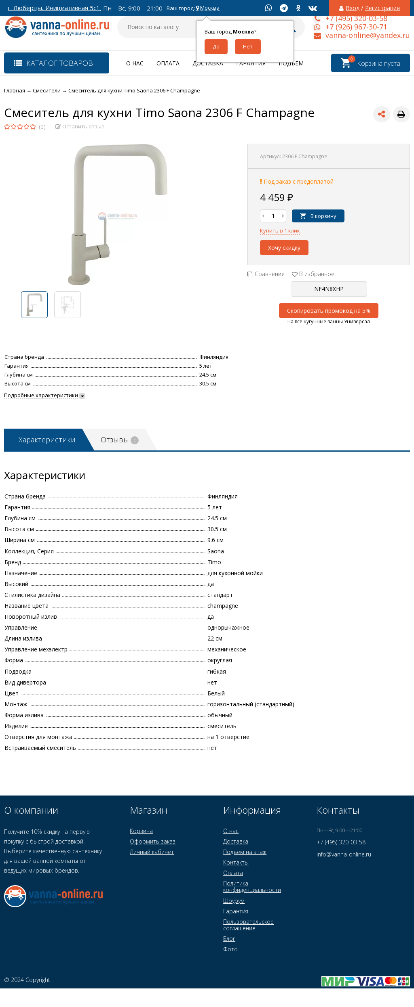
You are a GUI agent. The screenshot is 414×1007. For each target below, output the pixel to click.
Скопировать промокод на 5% (328, 310)
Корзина (141, 831)
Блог (229, 938)
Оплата (168, 63)
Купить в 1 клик (280, 230)
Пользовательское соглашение (248, 925)
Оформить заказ (152, 841)
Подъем (291, 63)
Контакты (236, 862)
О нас (135, 63)
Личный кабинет (152, 852)
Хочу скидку (284, 247)
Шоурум (234, 900)
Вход (352, 8)
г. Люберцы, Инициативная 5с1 (54, 7)
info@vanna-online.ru (344, 854)
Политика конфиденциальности (252, 886)
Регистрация (382, 8)
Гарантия (251, 63)
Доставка (207, 63)
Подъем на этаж (244, 852)
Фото (230, 949)
